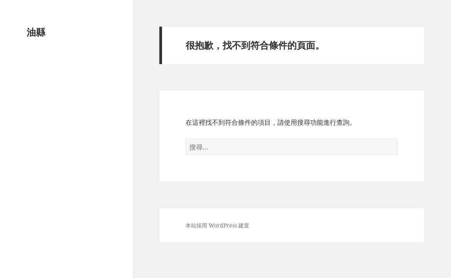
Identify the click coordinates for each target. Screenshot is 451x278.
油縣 (36, 31)
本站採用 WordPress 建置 (217, 225)
